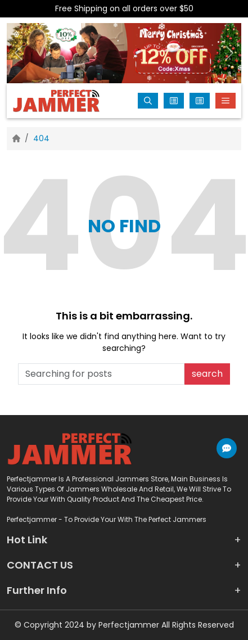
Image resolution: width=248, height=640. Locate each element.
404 (41, 138)
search (207, 373)
